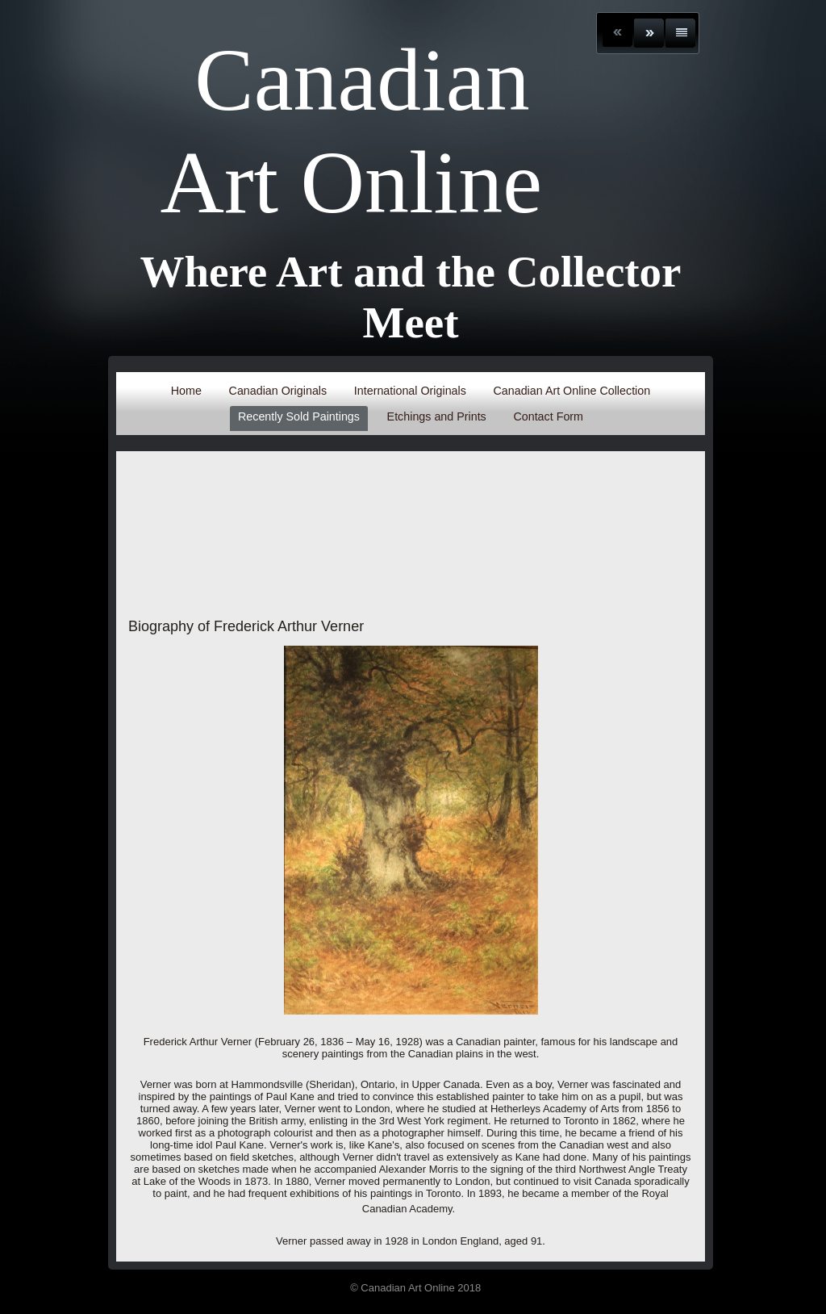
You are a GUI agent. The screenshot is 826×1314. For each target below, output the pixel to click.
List (680, 33)
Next (649, 33)
